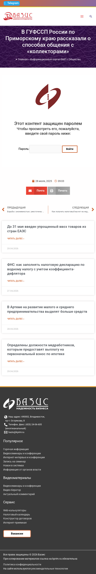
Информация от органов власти (22, 469)
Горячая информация (16, 449)
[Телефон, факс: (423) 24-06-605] (48, 424)
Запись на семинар (14, 461)
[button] (90, 17)
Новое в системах (13, 465)
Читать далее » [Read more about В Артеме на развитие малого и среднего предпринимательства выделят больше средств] (15, 319)
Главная (23, 59)
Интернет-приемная (15, 522)
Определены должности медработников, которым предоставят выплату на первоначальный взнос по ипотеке (41, 349)
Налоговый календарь (16, 514)
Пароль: (40, 149)
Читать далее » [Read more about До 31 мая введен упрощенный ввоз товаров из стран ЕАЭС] (15, 238)
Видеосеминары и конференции (22, 453)
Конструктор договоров (17, 518)
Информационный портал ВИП (48, 59)
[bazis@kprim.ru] (48, 432)
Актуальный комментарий (19, 494)
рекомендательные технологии (49, 568)
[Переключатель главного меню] (82, 16)
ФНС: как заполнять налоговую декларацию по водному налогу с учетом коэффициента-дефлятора (45, 269)
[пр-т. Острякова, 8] (48, 421)
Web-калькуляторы (14, 510)
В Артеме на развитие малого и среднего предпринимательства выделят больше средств (47, 309)
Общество (75, 59)
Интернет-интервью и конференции (24, 457)
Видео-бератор (12, 490)
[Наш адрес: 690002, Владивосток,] (48, 417)
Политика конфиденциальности (22, 564)
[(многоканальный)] (48, 428)
